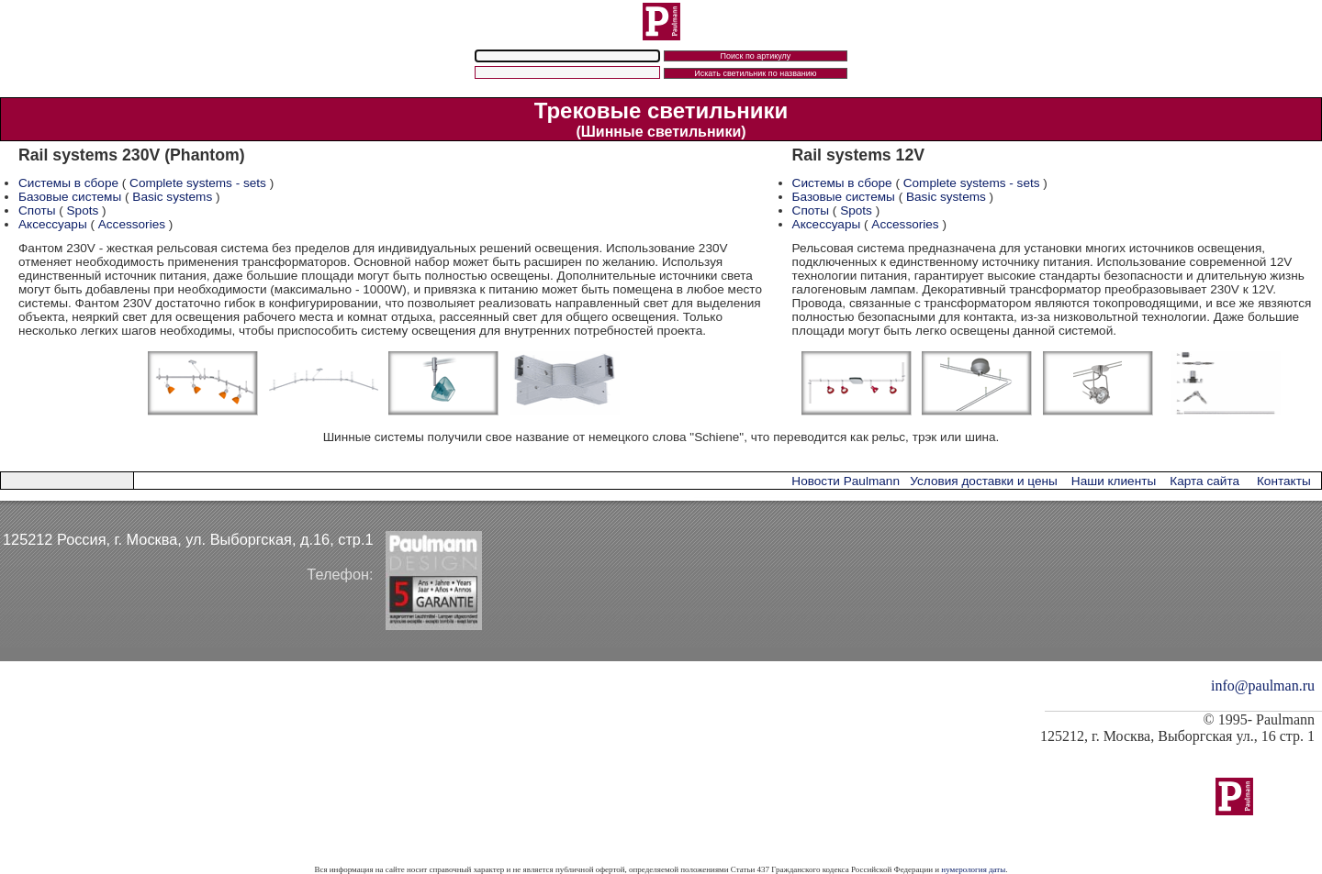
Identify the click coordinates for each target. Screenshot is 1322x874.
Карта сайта (1204, 481)
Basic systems (172, 197)
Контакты (1284, 481)
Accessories (131, 224)
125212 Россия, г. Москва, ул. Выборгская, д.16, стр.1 (188, 539)
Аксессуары (52, 224)
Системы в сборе (68, 183)
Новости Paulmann (845, 481)
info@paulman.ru (1263, 685)
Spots (83, 210)
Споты (36, 210)
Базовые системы (69, 197)
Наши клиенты (1113, 481)
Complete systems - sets (197, 183)
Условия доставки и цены (983, 481)
